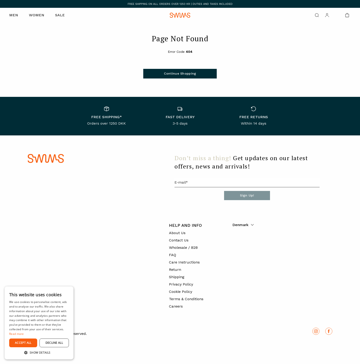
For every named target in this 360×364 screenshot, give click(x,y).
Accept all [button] (23, 343)
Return (175, 269)
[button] (39, 352)
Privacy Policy (181, 284)
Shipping (176, 277)
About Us (177, 233)
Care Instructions (184, 262)
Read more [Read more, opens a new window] (16, 334)
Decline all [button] (54, 343)
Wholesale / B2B (183, 247)
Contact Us (178, 240)
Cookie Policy (180, 291)
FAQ (172, 255)
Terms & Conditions (186, 299)
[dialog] (39, 322)
